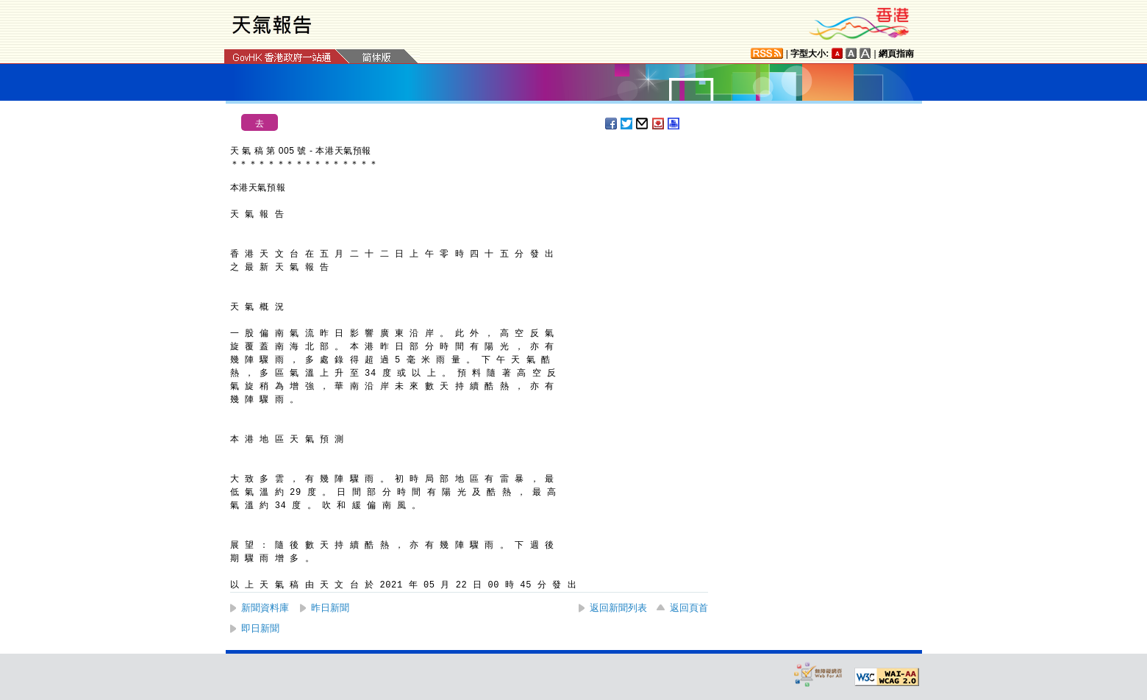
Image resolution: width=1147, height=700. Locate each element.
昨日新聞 (330, 607)
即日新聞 (260, 628)
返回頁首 (689, 607)
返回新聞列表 (618, 607)
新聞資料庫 (265, 607)
